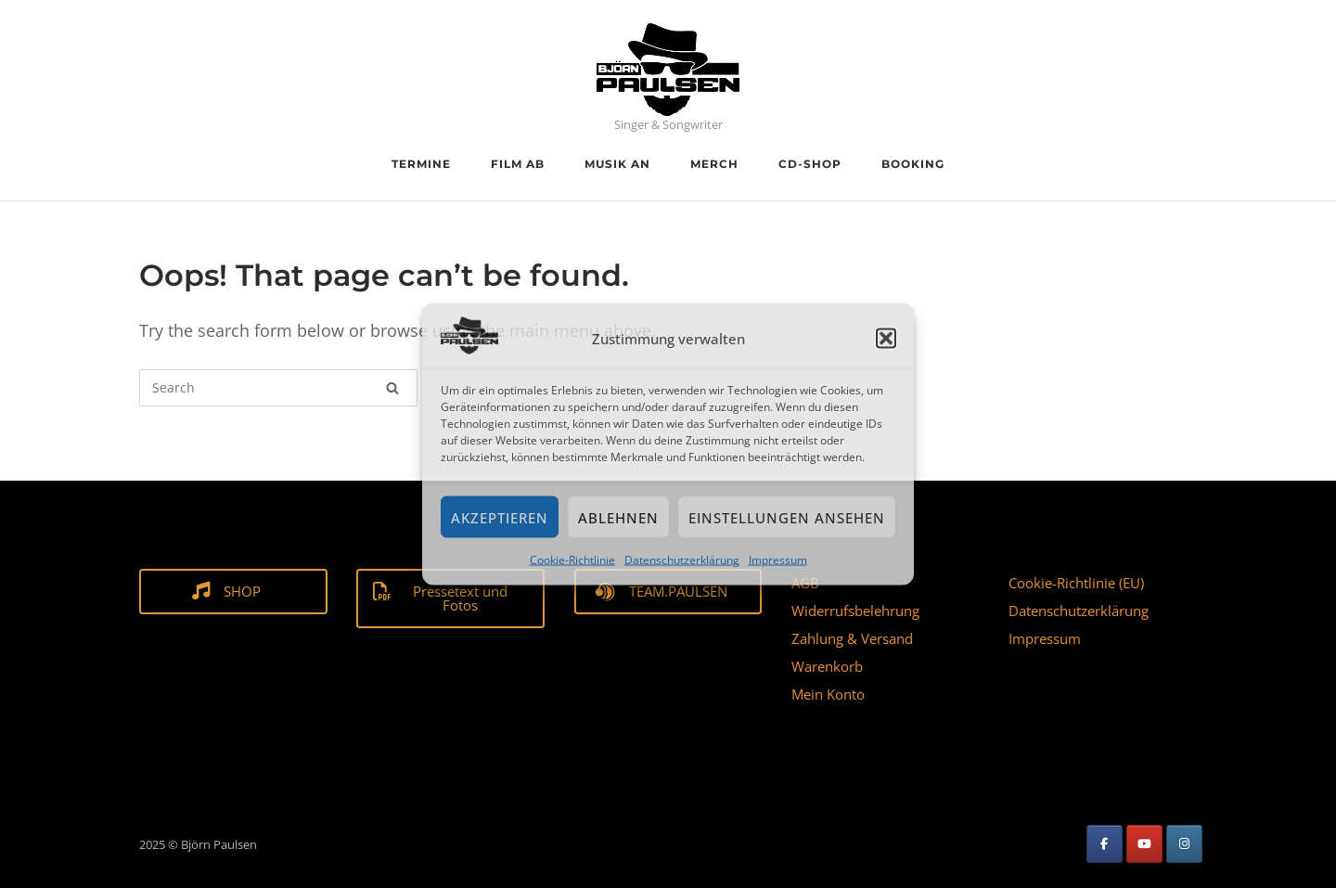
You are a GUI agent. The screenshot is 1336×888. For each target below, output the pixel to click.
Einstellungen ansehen (786, 517)
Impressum (778, 560)
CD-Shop (809, 164)
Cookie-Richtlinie (572, 560)
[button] (886, 338)
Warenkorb (827, 666)
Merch (714, 164)
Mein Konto (828, 694)
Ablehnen (618, 517)
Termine (421, 164)
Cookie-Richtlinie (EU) (1076, 582)
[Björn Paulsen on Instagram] (1184, 844)
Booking (912, 164)
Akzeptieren (499, 517)
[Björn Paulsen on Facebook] (1104, 844)
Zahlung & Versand (852, 638)
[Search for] (278, 387)
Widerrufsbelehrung (855, 610)
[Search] (392, 387)
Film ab (518, 164)
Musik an (617, 164)
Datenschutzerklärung (681, 560)
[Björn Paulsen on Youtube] (1144, 844)
